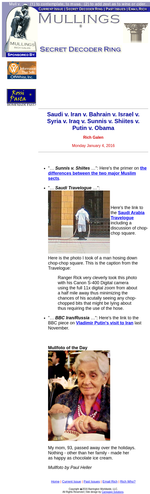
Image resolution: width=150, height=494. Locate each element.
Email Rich (109, 481)
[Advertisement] (64, 82)
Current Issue (71, 481)
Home (55, 481)
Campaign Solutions (113, 492)
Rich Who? (128, 481)
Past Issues (91, 481)
